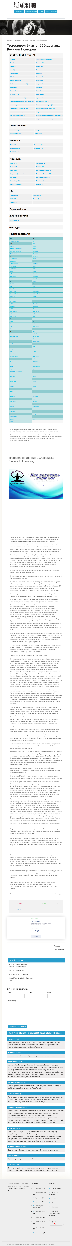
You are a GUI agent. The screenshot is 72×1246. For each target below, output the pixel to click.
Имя (10, 987)
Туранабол (39, 1192)
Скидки (41, 11)
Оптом (47, 11)
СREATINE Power (40, 1206)
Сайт (49, 987)
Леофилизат (39, 1227)
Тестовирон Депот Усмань (18, 968)
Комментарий (13, 995)
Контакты (54, 11)
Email (30, 987)
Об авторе (35, 930)
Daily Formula (40, 1221)
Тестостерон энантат (38, 1201)
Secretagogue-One (41, 1186)
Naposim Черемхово (16, 965)
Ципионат (38, 1196)
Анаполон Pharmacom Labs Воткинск (54, 1207)
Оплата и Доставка (31, 11)
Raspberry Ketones (41, 1215)
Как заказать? (19, 11)
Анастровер (39, 1183)
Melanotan (39, 1212)
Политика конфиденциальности (16, 1183)
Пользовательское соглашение (16, 1185)
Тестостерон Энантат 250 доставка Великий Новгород (30, 40)
